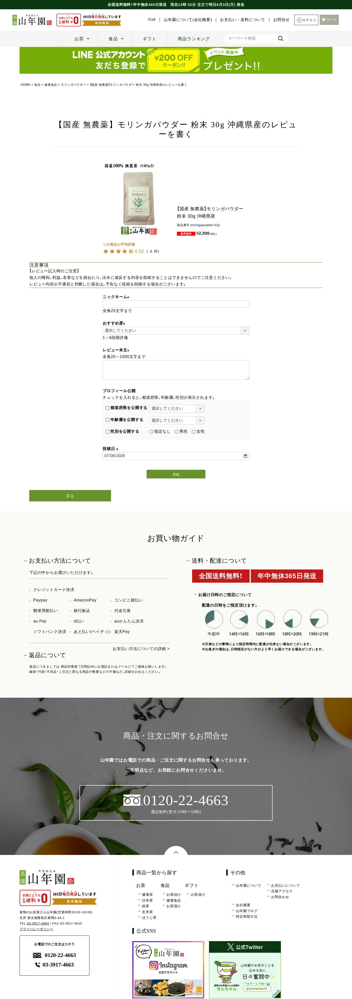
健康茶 (147, 895)
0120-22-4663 (54, 955)
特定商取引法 (247, 917)
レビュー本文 (117, 350)
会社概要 (243, 905)
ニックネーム (117, 297)
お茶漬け (173, 906)
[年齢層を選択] (177, 420)
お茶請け (173, 895)
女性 (198, 431)
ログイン (306, 19)
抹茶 (145, 906)
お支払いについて (285, 885)
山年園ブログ (247, 911)
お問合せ (281, 20)
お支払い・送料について (242, 20)
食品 (113, 38)
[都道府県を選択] (177, 408)
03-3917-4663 (38, 923)
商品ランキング (194, 38)
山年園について (248, 885)
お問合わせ (280, 897)
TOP (151, 20)
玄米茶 (147, 912)
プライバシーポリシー (36, 929)
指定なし (160, 431)
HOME (25, 84)
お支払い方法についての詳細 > (141, 649)
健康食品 (50, 84)
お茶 (79, 38)
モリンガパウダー (73, 84)
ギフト (149, 38)
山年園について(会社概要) (188, 20)
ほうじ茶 (149, 918)
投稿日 (111, 449)
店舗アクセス (282, 891)
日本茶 (147, 900)
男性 (181, 431)
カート (329, 19)
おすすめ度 (115, 323)
